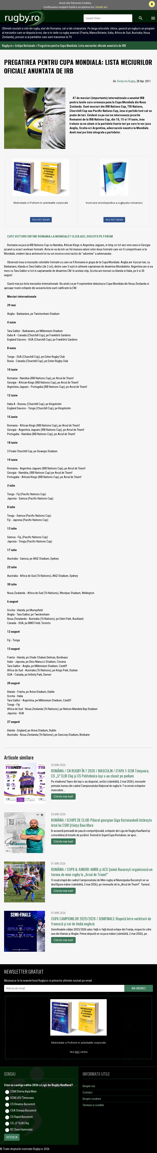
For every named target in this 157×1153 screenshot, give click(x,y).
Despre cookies (92, 1099)
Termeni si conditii (93, 1105)
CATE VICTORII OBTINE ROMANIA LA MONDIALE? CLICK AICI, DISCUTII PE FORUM (60, 236)
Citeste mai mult (63, 796)
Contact (87, 1092)
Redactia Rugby (126, 81)
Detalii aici (101, 7)
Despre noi (89, 1086)
